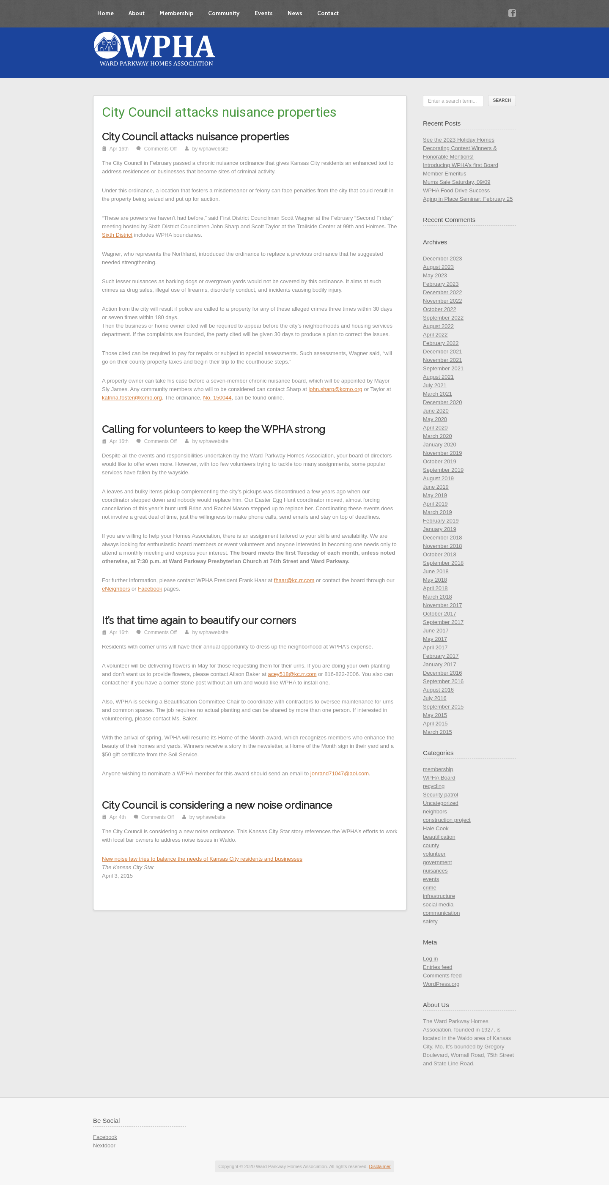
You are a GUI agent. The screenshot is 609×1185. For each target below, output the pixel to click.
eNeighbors (116, 589)
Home (105, 13)
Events (264, 13)
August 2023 (438, 267)
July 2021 (435, 385)
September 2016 (443, 681)
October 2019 (439, 461)
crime (429, 887)
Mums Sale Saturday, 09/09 (456, 182)
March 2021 (437, 394)
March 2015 (437, 732)
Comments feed (442, 975)
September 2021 (443, 368)
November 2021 (442, 360)
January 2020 (439, 444)
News (295, 13)
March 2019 (437, 512)
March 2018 (437, 597)
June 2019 (436, 487)
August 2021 (438, 377)
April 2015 (435, 723)
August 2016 (438, 690)
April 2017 (435, 647)
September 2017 (443, 622)
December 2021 (442, 351)
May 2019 (435, 495)
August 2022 (438, 326)
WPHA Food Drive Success (456, 190)
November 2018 (442, 546)
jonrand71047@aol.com (339, 773)
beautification (439, 837)
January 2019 (439, 529)
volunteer (434, 854)
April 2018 (435, 588)
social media (438, 904)
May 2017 (435, 639)
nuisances (435, 871)
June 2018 (436, 571)
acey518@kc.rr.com (292, 674)
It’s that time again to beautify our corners (199, 620)
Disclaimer (379, 1166)
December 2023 (442, 258)
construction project (447, 820)
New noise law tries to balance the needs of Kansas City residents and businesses (202, 859)
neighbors (435, 811)
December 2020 (442, 402)
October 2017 (439, 613)
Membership (176, 13)
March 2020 (437, 436)
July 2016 (435, 698)
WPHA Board (439, 777)
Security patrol (440, 794)
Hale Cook (436, 828)
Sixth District (117, 235)
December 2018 (442, 537)
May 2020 (435, 419)
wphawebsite (213, 149)
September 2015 (443, 706)
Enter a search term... (452, 101)
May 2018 (435, 580)
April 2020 (435, 427)
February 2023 (441, 284)
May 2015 (435, 715)
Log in (430, 958)
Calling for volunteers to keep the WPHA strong (213, 429)
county (431, 845)
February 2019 (441, 520)
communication (441, 913)
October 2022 (439, 309)
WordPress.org (441, 984)
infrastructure (439, 896)
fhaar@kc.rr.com (294, 580)
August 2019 (438, 478)
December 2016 (442, 673)
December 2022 (442, 292)
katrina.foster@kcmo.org (132, 397)
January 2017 (439, 664)
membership (438, 769)
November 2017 (442, 605)
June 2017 (436, 630)
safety (430, 921)
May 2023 (435, 275)
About (137, 13)
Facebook (150, 589)
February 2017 (441, 656)
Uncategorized (440, 803)
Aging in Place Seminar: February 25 (468, 199)
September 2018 (443, 563)
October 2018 (439, 554)
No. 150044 (217, 397)
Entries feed (437, 967)
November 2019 (442, 453)
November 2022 (442, 301)
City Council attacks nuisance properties (195, 137)
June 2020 (436, 411)
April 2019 (435, 504)
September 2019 (443, 470)
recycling (433, 786)
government (437, 862)
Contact (328, 13)
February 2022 (441, 343)
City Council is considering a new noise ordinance (217, 805)
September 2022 (443, 318)
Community (224, 13)
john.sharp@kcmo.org (335, 389)
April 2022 (435, 334)
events (431, 879)
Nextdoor (104, 1145)
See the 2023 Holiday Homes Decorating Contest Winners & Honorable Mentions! (460, 148)
